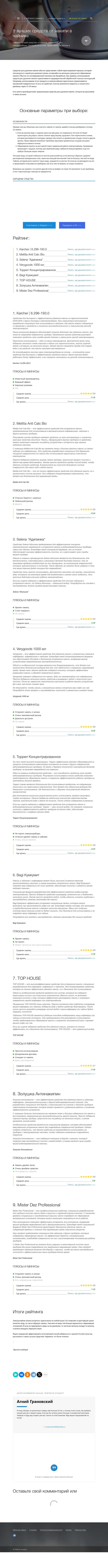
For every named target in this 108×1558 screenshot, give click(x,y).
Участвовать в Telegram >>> (39, 225)
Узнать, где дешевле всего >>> (81, 249)
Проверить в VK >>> (72, 225)
